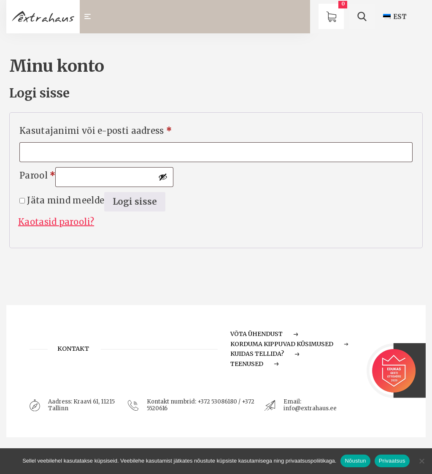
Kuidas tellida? (264, 354)
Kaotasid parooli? (56, 222)
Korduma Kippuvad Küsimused (289, 344)
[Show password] (162, 176)
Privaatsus (392, 461)
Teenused (254, 364)
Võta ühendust (264, 334)
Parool (37, 174)
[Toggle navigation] (91, 16)
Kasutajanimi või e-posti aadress (95, 129)
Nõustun (355, 461)
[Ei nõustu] (421, 461)
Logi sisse (135, 201)
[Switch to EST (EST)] (395, 17)
